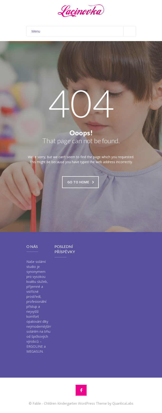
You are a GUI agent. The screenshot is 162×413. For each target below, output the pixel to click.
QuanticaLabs (122, 403)
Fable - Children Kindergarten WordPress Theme (70, 403)
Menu (83, 31)
